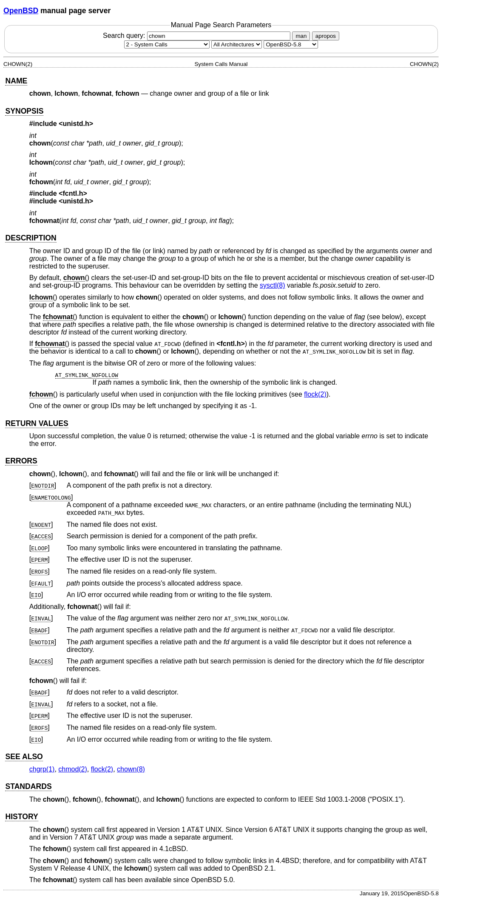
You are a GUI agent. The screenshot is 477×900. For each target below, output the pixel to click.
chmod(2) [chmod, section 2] (72, 769)
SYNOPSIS (24, 111)
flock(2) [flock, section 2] (315, 394)
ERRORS (21, 461)
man (301, 36)
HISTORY (21, 816)
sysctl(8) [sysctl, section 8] (272, 285)
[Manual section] (167, 44)
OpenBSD (20, 10)
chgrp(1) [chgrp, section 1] (42, 769)
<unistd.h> (76, 123)
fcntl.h (231, 343)
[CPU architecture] (236, 44)
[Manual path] (291, 44)
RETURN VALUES (36, 423)
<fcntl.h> (73, 193)
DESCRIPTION (30, 238)
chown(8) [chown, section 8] (131, 769)
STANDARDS (28, 786)
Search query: (197, 35)
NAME (16, 81)
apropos (325, 36)
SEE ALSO (24, 756)
